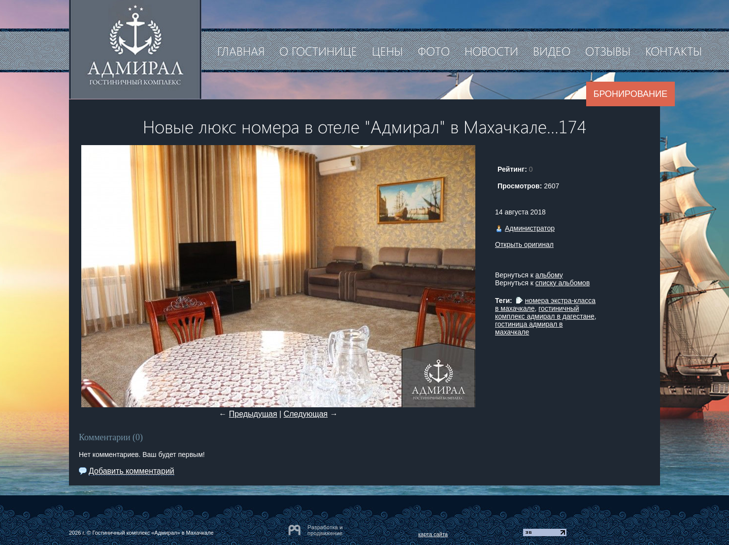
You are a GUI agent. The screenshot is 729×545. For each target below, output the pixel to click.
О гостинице (318, 51)
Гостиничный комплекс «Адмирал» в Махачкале (152, 533)
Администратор (530, 228)
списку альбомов (562, 283)
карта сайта (433, 534)
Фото (434, 51)
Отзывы (607, 51)
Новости (491, 51)
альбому (549, 275)
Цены (387, 51)
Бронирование (630, 94)
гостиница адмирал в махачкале (529, 328)
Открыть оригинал (524, 244)
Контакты (673, 51)
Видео (551, 51)
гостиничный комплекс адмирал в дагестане (545, 312)
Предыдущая (253, 414)
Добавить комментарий (131, 471)
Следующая (306, 414)
